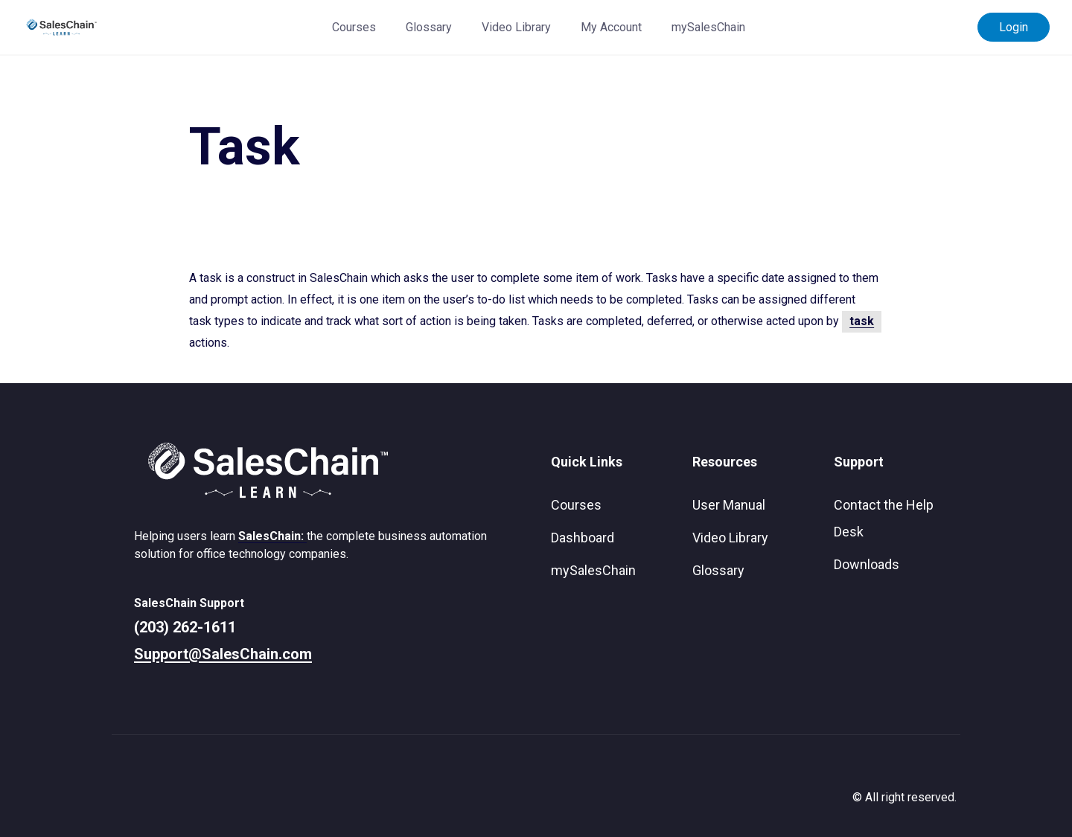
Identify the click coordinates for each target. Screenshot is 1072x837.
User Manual (728, 505)
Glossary (429, 27)
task (861, 321)
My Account (611, 27)
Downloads (866, 564)
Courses (354, 27)
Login (1013, 27)
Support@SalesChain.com (223, 654)
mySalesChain (708, 27)
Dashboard (582, 537)
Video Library (516, 27)
